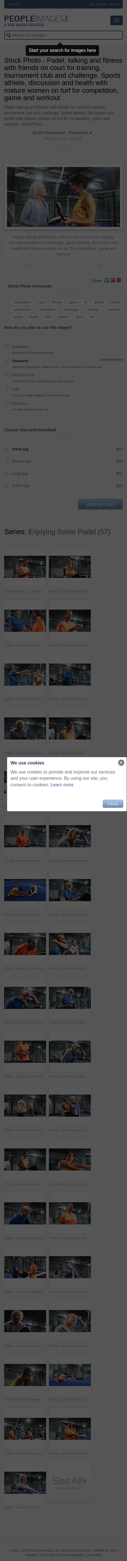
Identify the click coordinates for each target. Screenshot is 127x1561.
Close (112, 803)
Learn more (62, 784)
